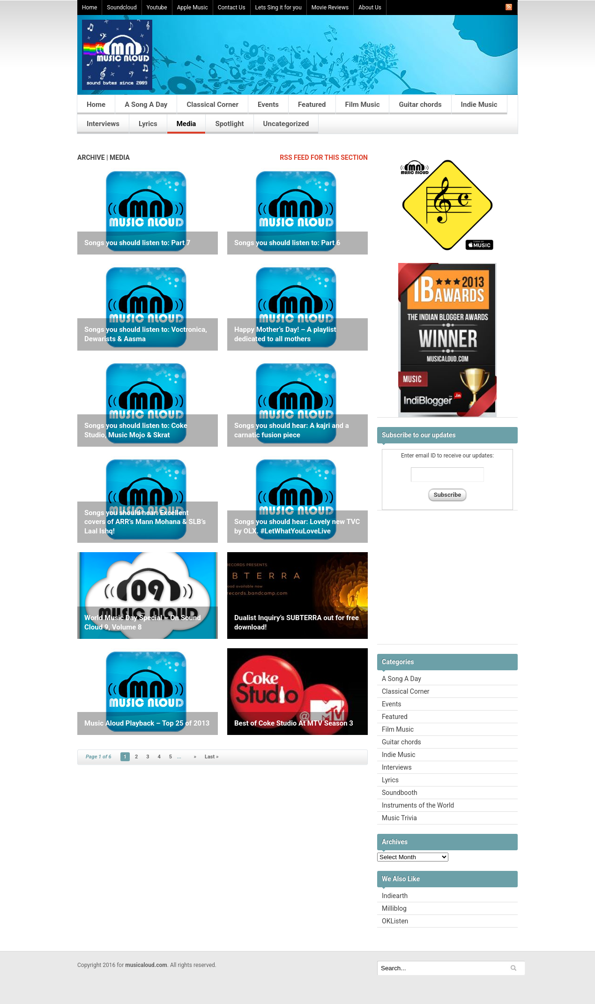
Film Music (362, 104)
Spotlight (229, 124)
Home (89, 7)
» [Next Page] (194, 757)
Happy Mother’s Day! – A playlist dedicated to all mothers (285, 334)
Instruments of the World (418, 805)
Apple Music (192, 7)
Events (268, 104)
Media (186, 124)
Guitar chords (420, 104)
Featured (312, 104)
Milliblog (394, 908)
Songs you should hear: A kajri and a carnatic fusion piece (291, 430)
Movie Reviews (330, 7)
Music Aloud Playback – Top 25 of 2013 (146, 723)
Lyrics (148, 124)
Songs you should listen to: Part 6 (287, 243)
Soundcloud (121, 7)
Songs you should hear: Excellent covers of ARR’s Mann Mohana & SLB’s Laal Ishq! (145, 522)
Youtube (157, 7)
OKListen (395, 921)
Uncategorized (286, 124)
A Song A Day (146, 104)
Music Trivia (399, 818)
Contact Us (231, 7)
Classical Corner (212, 104)
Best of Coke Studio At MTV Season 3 (293, 723)
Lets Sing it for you (278, 7)
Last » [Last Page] (211, 757)
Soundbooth (399, 792)
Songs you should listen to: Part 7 (137, 243)
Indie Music (479, 104)
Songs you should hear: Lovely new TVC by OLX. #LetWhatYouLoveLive (297, 526)
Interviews (103, 124)
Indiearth (395, 895)
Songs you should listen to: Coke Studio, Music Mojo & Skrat (135, 430)
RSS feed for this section (324, 157)
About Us (369, 7)
